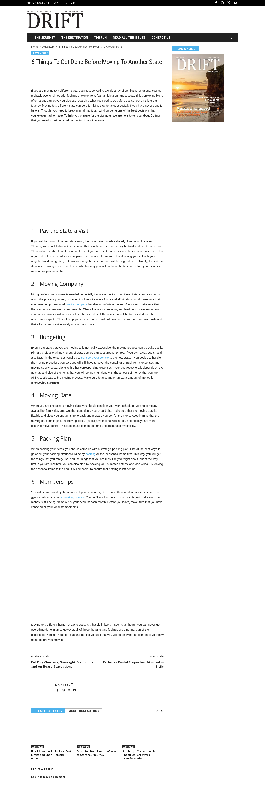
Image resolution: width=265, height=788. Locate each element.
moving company (77, 304)
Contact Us (160, 37)
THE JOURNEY (44, 37)
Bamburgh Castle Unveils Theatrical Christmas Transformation (138, 754)
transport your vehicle (95, 357)
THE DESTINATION (74, 37)
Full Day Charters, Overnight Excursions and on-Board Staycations (62, 664)
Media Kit (71, 3)
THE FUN (100, 37)
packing (90, 454)
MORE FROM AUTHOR (83, 711)
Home (35, 47)
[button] (230, 37)
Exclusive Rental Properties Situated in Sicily (133, 664)
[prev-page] (157, 711)
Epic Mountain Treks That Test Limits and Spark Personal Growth (51, 754)
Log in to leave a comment (48, 776)
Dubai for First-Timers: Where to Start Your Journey (96, 753)
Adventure (48, 47)
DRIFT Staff (64, 684)
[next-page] (162, 711)
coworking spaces (72, 497)
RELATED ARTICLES (48, 711)
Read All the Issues (129, 37)
